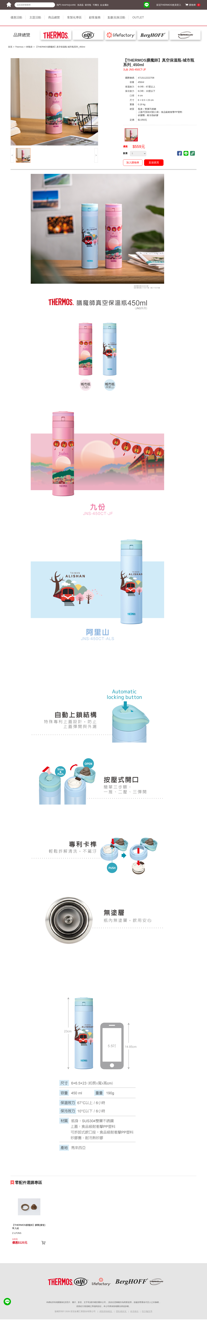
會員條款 (134, 1311)
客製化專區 (74, 17)
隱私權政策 (121, 1311)
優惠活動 (16, 17)
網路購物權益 (106, 1311)
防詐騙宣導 (147, 1311)
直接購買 (154, 162)
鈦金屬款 (104, 5)
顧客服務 (95, 17)
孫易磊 (80, 5)
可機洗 (96, 5)
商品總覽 (54, 17)
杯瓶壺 (29, 47)
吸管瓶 (88, 5)
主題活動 (35, 17)
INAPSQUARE (69, 5)
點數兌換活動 (116, 17)
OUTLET (138, 17)
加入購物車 (132, 162)
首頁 (10, 47)
